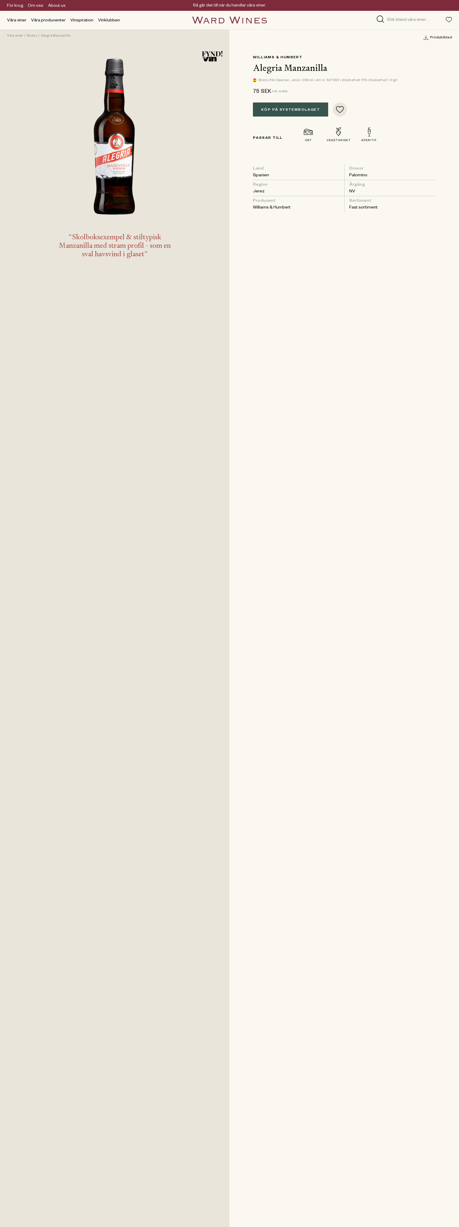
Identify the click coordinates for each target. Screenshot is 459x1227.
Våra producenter (48, 20)
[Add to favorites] (340, 109)
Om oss (35, 6)
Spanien (261, 175)
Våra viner (16, 20)
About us (57, 6)
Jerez (259, 191)
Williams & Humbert (277, 58)
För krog (15, 6)
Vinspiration (81, 20)
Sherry (32, 36)
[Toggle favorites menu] (449, 19)
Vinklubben (109, 20)
